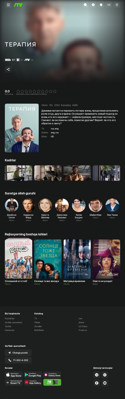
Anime (81, 322)
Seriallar (38, 326)
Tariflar (8, 326)
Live (80, 318)
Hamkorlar (9, 330)
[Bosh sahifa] (18, 5)
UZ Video (83, 326)
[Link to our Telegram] (96, 365)
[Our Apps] (14, 372)
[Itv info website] (52, 372)
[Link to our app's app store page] (14, 365)
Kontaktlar (9, 318)
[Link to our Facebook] (96, 373)
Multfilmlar (39, 330)
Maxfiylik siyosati (112, 394)
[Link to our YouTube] (104, 373)
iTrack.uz (83, 330)
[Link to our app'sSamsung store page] (52, 365)
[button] (109, 4)
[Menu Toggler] (8, 4)
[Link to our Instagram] (104, 365)
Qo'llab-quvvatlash (13, 322)
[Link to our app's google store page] (33, 365)
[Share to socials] (8, 69)
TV (35, 318)
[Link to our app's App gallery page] (33, 372)
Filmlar (37, 322)
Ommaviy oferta (94, 394)
